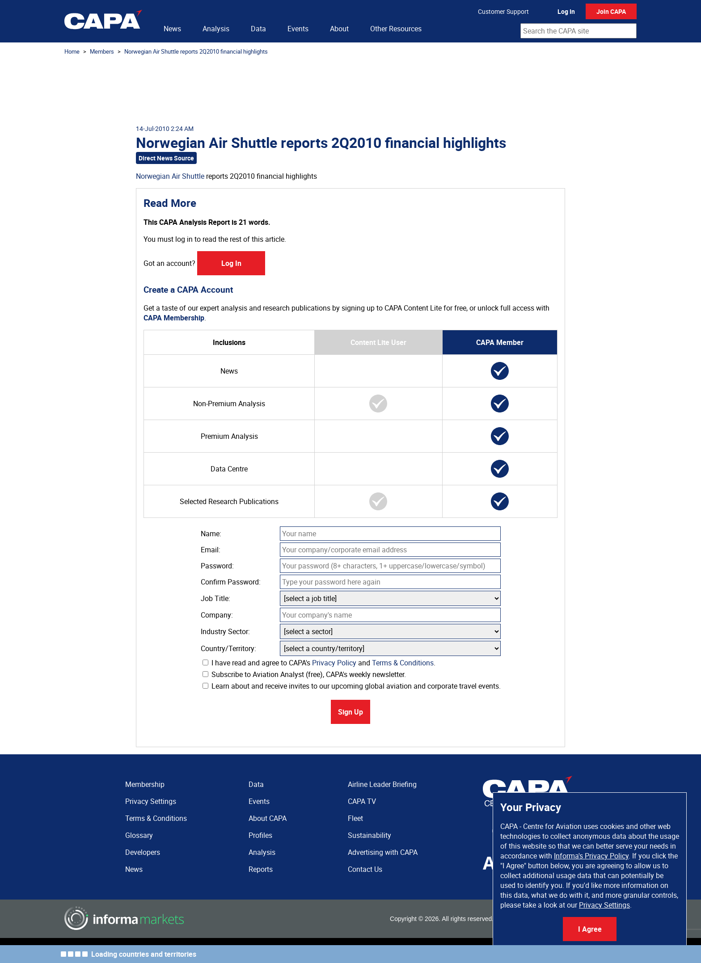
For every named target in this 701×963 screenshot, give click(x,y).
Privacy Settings (604, 905)
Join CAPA (611, 11)
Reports (261, 869)
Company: (217, 615)
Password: (217, 566)
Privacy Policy (334, 663)
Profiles (260, 835)
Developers (142, 852)
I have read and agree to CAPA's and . (319, 663)
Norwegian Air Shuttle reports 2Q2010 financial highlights (196, 51)
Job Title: (215, 598)
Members (102, 51)
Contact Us (365, 869)
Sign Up (350, 712)
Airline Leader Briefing (382, 784)
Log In (566, 11)
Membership (145, 784)
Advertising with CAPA (383, 852)
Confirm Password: (231, 582)
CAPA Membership (174, 318)
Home (72, 51)
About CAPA (268, 818)
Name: (211, 533)
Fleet (355, 818)
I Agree (590, 929)
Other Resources (396, 29)
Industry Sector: (225, 631)
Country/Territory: (228, 648)
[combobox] (578, 30)
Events (297, 29)
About (339, 29)
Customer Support (503, 11)
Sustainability (369, 835)
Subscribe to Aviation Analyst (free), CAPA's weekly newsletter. (304, 674)
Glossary (139, 835)
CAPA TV (362, 801)
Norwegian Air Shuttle (170, 176)
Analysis (216, 29)
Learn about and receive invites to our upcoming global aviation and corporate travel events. (352, 686)
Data (258, 29)
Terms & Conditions (403, 663)
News (172, 29)
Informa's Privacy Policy (591, 856)
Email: (210, 550)
